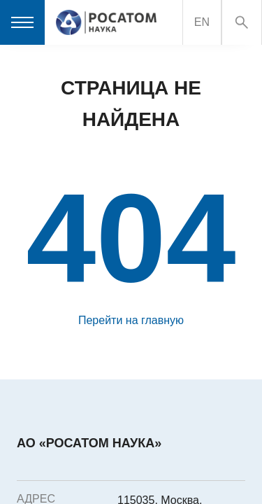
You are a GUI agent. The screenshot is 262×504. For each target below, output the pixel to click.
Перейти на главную (131, 320)
